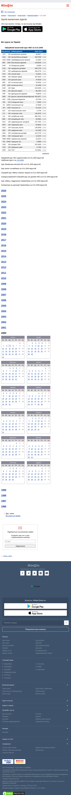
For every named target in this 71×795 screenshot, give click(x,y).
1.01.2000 (20, 160)
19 (9, 351)
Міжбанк (5, 648)
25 (6, 354)
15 (32, 348)
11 (6, 348)
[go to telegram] (28, 573)
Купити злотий (40, 694)
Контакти (39, 714)
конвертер (45, 153)
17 (3, 351)
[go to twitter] (34, 573)
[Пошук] (66, 622)
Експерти (5, 719)
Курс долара (40, 640)
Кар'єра (38, 716)
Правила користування (43, 719)
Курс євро (5, 643)
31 (3, 357)
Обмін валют (6, 688)
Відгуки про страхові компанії (45, 747)
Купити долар (40, 691)
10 (3, 348)
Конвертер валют (41, 650)
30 (13, 379)
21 (16, 351)
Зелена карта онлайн (9, 747)
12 (9, 348)
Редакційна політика (42, 721)
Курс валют (6, 640)
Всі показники (10, 12)
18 (6, 351)
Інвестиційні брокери (42, 645)
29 (32, 354)
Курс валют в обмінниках (44, 688)
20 (13, 351)
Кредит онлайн (7, 653)
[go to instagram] (41, 573)
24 (3, 354)
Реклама (5, 732)
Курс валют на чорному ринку (12, 691)
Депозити (39, 648)
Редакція (5, 716)
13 (13, 348)
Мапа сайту (7, 556)
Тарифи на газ (7, 650)
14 (16, 348)
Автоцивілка (40, 750)
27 (13, 354)
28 (16, 354)
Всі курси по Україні (13, 516)
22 (32, 351)
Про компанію (6, 714)
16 (35, 348)
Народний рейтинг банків (44, 653)
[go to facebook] (22, 573)
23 (35, 351)
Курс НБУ (39, 643)
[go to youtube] (47, 573)
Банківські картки (8, 645)
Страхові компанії (8, 753)
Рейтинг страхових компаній (11, 750)
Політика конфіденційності (11, 721)
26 (9, 354)
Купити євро (6, 694)
